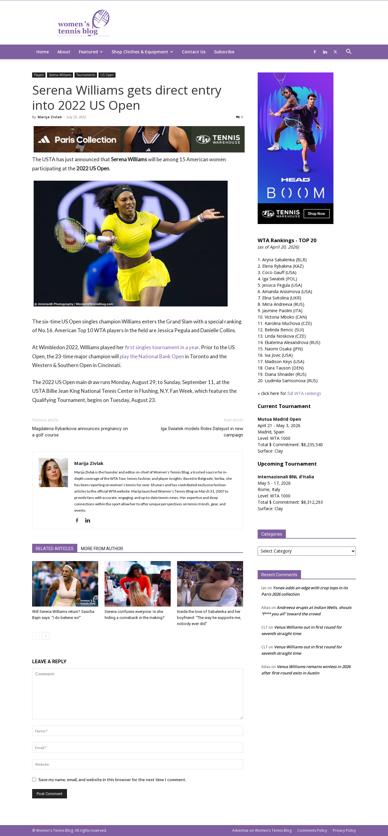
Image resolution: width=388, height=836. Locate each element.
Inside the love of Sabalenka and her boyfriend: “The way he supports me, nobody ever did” (209, 617)
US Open (107, 75)
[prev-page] (36, 636)
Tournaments (85, 75)
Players (39, 75)
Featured (91, 52)
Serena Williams (60, 75)
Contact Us (194, 52)
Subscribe (224, 52)
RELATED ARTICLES (55, 548)
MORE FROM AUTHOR (102, 548)
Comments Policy (312, 830)
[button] (348, 52)
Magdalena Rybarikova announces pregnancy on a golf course (80, 432)
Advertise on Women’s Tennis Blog (262, 830)
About (63, 52)
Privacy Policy (344, 830)
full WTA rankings (304, 393)
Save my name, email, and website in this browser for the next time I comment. (112, 779)
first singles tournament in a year (162, 347)
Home (42, 52)
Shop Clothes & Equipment (142, 52)
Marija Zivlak (50, 117)
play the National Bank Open (152, 356)
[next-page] (45, 636)
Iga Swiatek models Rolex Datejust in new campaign (202, 432)
